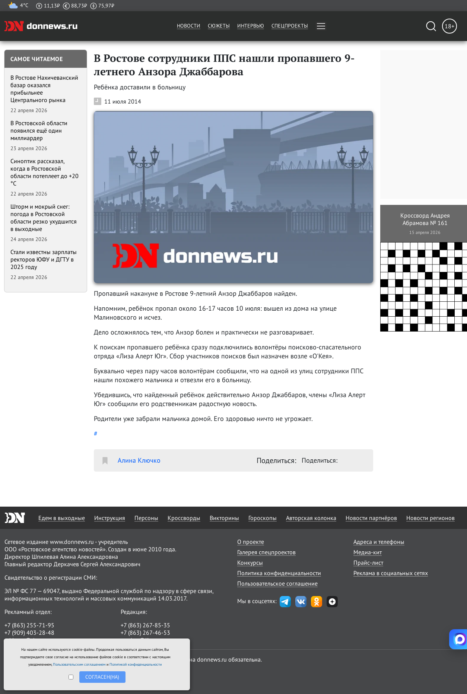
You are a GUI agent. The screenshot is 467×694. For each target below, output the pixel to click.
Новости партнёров (371, 518)
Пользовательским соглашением (79, 664)
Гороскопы (262, 518)
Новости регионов (430, 518)
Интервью (250, 25)
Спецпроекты (289, 25)
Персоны (146, 518)
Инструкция (109, 518)
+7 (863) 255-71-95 (29, 625)
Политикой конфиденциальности (135, 664)
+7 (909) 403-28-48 (29, 632)
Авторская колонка (311, 518)
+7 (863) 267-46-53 (145, 632)
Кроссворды (184, 518)
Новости (188, 25)
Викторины (224, 518)
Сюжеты (219, 25)
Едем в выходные (61, 518)
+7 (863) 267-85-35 (145, 625)
